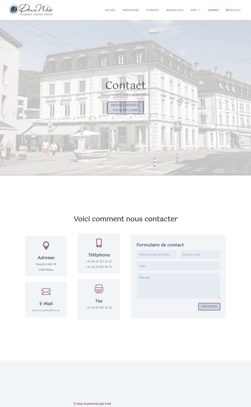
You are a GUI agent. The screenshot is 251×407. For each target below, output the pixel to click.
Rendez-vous (175, 10)
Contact (213, 10)
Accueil (110, 10)
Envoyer (209, 306)
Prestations (131, 10)
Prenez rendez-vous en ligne (125, 108)
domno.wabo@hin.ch (46, 310)
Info (194, 10)
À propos (152, 10)
